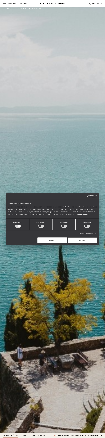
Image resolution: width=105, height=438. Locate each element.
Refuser (52, 240)
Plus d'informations (80, 214)
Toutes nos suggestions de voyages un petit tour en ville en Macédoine (77, 435)
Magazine (41, 435)
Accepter (82, 240)
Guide (33, 435)
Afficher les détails (86, 234)
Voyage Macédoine (10, 435)
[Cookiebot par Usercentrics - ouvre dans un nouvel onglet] (88, 196)
